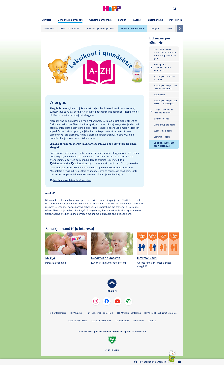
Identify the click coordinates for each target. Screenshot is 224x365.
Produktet (49, 28)
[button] (174, 8)
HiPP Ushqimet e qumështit (100, 313)
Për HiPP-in (138, 320)
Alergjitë (155, 28)
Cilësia (169, 28)
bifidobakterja (82, 163)
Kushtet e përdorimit (101, 320)
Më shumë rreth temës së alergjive (72, 180)
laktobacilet (59, 163)
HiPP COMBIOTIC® (70, 28)
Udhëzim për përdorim (132, 28)
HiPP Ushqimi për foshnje (129, 313)
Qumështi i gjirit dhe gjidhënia (100, 28)
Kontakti (152, 320)
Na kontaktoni (122, 320)
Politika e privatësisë (77, 320)
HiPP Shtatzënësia (57, 313)
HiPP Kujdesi (76, 313)
